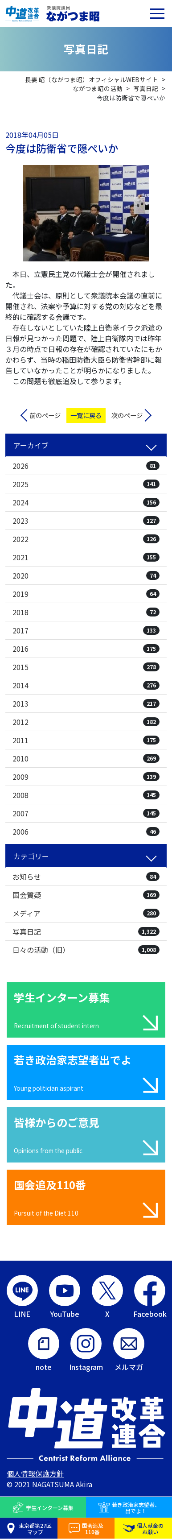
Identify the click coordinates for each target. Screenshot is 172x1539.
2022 (86, 539)
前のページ (45, 415)
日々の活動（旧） (86, 949)
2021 (86, 557)
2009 (86, 776)
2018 (86, 612)
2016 (86, 648)
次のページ (127, 415)
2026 (86, 465)
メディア (86, 913)
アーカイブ (31, 445)
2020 (86, 575)
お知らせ (86, 876)
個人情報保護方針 (35, 1473)
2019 (86, 593)
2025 (86, 484)
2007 (86, 813)
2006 (86, 831)
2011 (86, 740)
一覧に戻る (86, 415)
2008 (86, 795)
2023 (86, 520)
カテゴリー (31, 856)
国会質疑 (86, 894)
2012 (86, 721)
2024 (86, 502)
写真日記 (86, 931)
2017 (86, 630)
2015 (86, 667)
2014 (86, 685)
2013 (86, 703)
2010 (86, 758)
